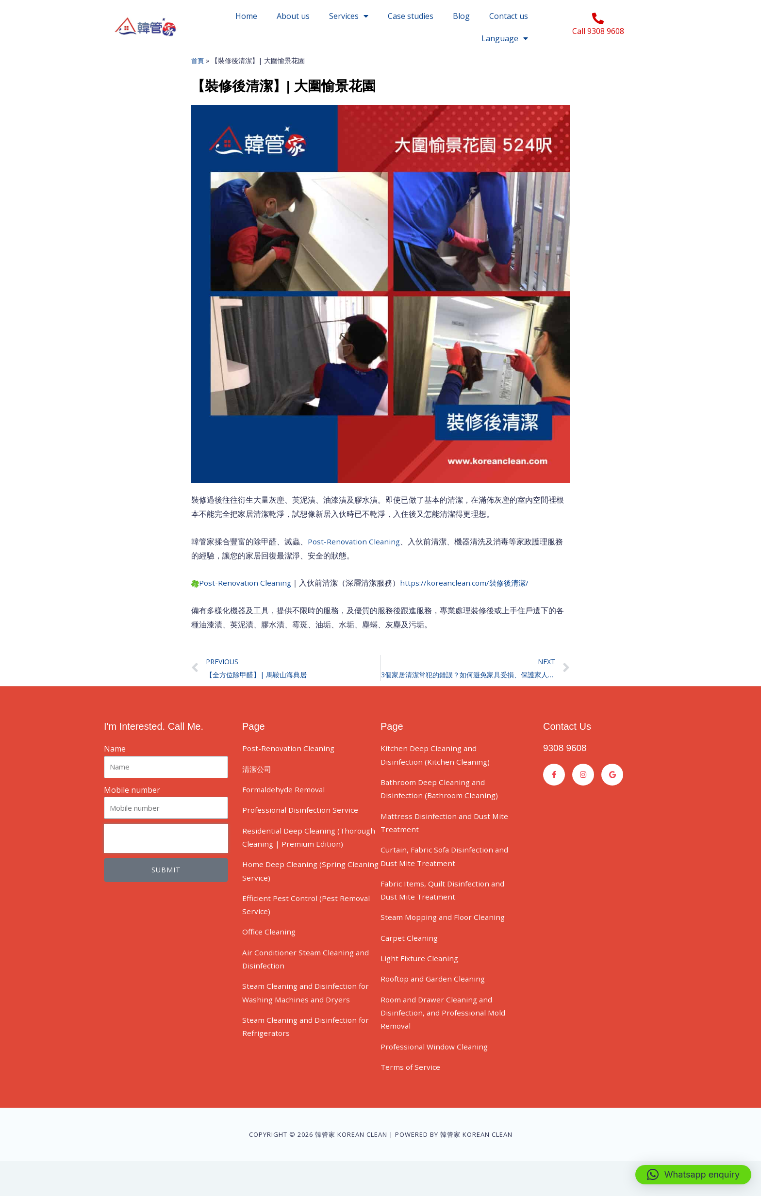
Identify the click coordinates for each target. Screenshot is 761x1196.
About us (293, 16)
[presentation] (166, 859)
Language (504, 38)
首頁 (198, 80)
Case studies (410, 16)
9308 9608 (566, 769)
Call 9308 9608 (598, 31)
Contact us (508, 16)
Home (246, 16)
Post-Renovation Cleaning (355, 561)
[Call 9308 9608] (598, 18)
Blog (461, 16)
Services (348, 16)
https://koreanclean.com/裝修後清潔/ (469, 602)
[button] (693, 1174)
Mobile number (132, 811)
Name (115, 770)
